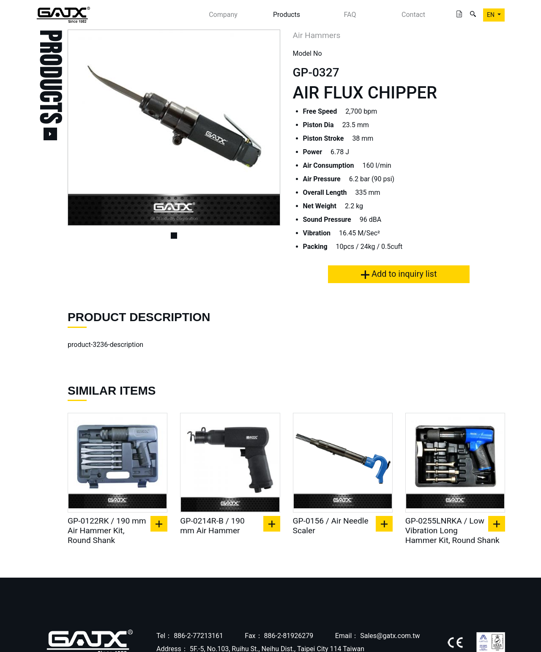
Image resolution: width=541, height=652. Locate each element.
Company (223, 15)
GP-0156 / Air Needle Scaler (331, 525)
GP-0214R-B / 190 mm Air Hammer (212, 525)
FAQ (350, 15)
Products (286, 15)
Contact (413, 15)
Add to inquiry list (399, 274)
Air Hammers (317, 35)
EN (491, 14)
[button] (83, 128)
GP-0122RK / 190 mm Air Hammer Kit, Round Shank (107, 530)
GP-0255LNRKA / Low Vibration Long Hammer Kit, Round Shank (452, 530)
